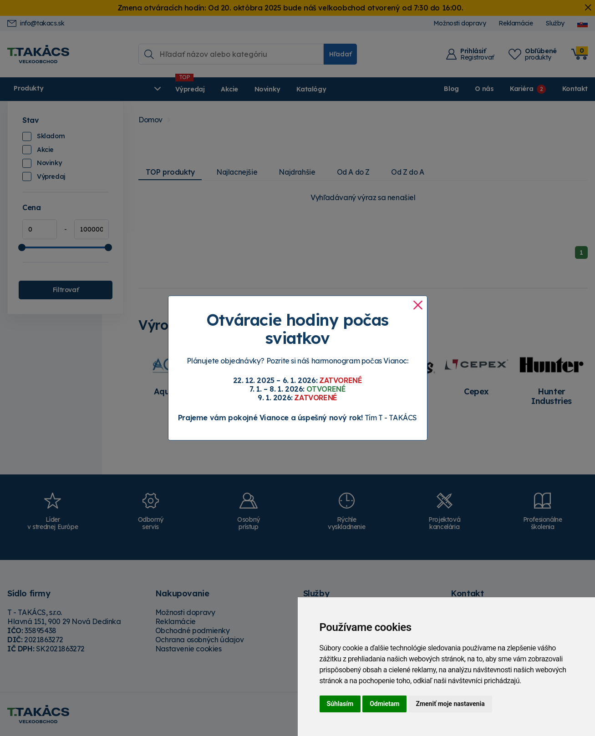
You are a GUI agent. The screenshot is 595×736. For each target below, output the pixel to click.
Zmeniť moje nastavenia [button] (450, 703)
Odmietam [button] (384, 703)
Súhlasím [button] (340, 703)
